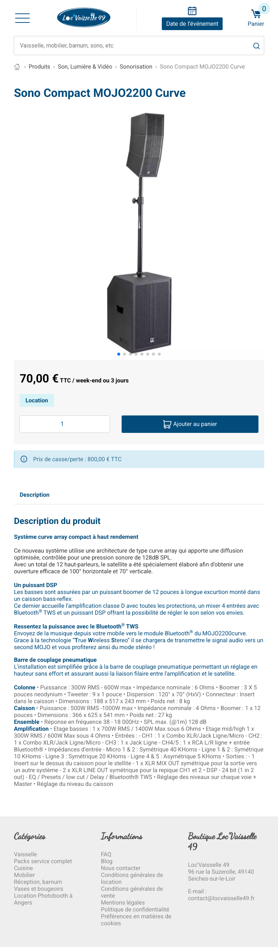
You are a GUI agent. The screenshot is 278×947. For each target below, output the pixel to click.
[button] (118, 354)
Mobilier (24, 875)
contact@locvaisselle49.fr (221, 898)
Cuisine (23, 868)
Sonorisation (136, 66)
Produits (39, 66)
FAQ (106, 854)
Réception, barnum (38, 881)
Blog (107, 861)
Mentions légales (123, 902)
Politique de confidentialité (135, 909)
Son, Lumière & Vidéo (85, 66)
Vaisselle (25, 854)
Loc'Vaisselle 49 (208, 864)
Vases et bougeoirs (38, 888)
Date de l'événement (192, 23)
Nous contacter (120, 868)
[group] (139, 234)
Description (34, 494)
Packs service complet (43, 861)
